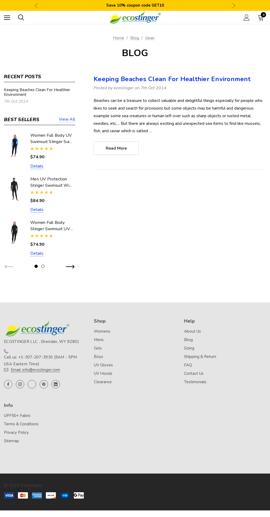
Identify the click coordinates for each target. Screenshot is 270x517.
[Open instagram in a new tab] (20, 384)
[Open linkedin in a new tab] (55, 384)
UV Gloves (103, 365)
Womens (102, 331)
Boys (98, 356)
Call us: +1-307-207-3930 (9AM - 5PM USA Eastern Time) (40, 360)
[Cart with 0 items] (262, 17)
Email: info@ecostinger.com (35, 369)
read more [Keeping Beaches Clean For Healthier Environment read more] (116, 148)
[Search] (21, 17)
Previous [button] (36, 5)
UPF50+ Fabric (17, 415)
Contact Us (194, 373)
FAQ (188, 365)
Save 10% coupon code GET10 (135, 5)
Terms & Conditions (21, 424)
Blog (188, 339)
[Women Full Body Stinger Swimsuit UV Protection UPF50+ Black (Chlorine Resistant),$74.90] (14, 232)
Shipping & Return (200, 356)
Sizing (189, 348)
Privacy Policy (16, 432)
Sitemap (11, 441)
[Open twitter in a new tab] (32, 384)
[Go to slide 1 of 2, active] (36, 266)
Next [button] (234, 5)
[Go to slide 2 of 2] (43, 266)
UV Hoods (103, 373)
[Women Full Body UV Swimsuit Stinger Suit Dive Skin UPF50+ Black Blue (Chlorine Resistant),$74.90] (14, 145)
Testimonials (195, 382)
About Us (192, 331)
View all (67, 119)
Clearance (103, 382)
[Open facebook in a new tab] (8, 384)
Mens (99, 339)
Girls (98, 348)
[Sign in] (247, 17)
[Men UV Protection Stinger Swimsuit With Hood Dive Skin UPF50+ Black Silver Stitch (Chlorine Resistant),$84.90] (14, 189)
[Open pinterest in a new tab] (44, 384)
